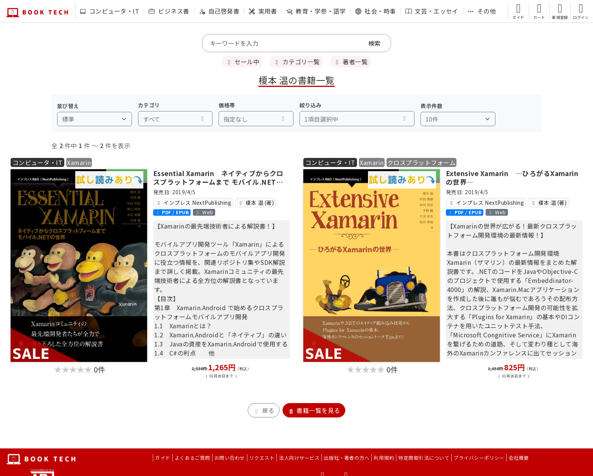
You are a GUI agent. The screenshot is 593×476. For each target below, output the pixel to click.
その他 (482, 10)
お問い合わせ (229, 457)
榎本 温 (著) (256, 202)
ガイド (162, 457)
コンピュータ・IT (109, 10)
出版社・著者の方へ (346, 457)
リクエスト (262, 457)
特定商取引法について (423, 457)
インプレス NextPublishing (193, 202)
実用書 (263, 10)
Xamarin (79, 162)
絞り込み (310, 105)
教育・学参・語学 (316, 10)
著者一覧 (351, 61)
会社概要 (519, 457)
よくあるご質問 (192, 457)
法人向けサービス (299, 457)
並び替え (68, 106)
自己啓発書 (219, 10)
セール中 (242, 61)
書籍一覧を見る (313, 410)
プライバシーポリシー (479, 457)
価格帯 (227, 105)
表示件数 (431, 106)
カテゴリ (149, 105)
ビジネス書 (169, 10)
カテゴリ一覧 (296, 61)
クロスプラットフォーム (421, 162)
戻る (263, 410)
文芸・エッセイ (431, 10)
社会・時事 (375, 10)
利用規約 (384, 457)
